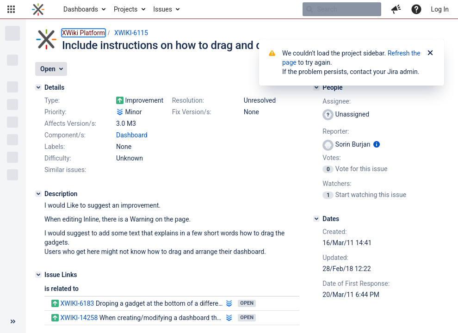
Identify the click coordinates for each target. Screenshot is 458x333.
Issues (162, 9)
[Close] (430, 53)
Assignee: (336, 101)
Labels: (54, 146)
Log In (440, 9)
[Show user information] (376, 144)
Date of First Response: (356, 283)
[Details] (38, 87)
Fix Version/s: (191, 112)
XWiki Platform (83, 33)
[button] (11, 9)
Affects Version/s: (70, 123)
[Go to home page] (38, 9)
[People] (316, 87)
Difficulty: (57, 158)
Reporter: (335, 131)
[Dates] (316, 219)
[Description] (38, 194)
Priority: (55, 112)
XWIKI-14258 (79, 317)
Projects (125, 9)
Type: (52, 100)
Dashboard (132, 135)
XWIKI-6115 (131, 33)
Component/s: (65, 135)
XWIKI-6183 (77, 303)
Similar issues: (65, 169)
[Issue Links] (38, 274)
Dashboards (80, 9)
